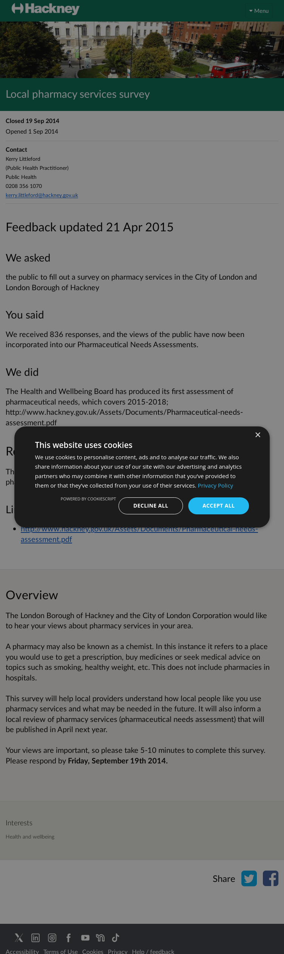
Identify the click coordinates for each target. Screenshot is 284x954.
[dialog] (142, 477)
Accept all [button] (219, 505)
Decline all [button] (151, 505)
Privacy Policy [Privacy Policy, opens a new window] (215, 485)
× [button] (257, 435)
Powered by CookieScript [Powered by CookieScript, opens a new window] (88, 499)
